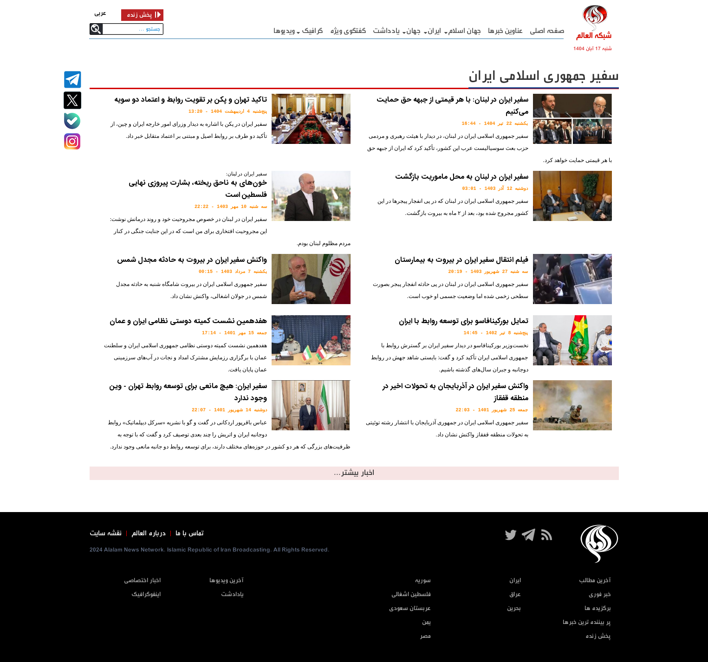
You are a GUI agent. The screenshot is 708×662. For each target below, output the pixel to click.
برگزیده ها (598, 608)
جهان (413, 31)
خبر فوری (600, 594)
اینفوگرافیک (146, 594)
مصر (425, 636)
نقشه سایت (106, 533)
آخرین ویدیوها (226, 580)
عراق (515, 594)
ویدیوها (284, 31)
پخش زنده (598, 636)
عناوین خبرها (505, 31)
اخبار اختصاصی (142, 580)
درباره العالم (148, 533)
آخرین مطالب (595, 580)
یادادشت (232, 594)
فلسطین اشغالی (411, 594)
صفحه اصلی (547, 31)
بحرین (514, 608)
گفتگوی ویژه (348, 31)
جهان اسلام (464, 31)
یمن (426, 622)
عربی (100, 13)
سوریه (423, 580)
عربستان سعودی (410, 608)
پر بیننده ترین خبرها (587, 622)
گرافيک (312, 31)
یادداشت (386, 31)
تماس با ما (189, 533)
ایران (435, 31)
